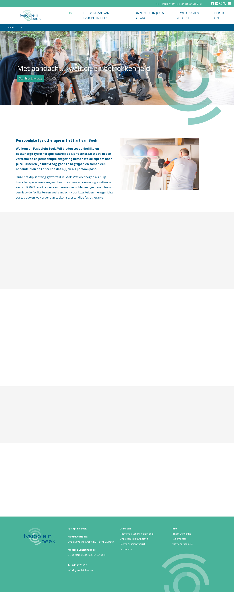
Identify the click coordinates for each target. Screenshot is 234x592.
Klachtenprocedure (182, 544)
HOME (69, 13)
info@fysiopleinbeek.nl (80, 570)
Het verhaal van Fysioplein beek (137, 533)
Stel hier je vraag (30, 78)
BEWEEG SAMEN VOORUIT (188, 15)
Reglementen (179, 538)
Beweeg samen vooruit (132, 544)
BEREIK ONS (219, 15)
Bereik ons (126, 549)
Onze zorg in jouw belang (134, 538)
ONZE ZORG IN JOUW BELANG (149, 15)
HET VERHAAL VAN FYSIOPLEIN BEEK (96, 15)
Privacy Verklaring (181, 533)
